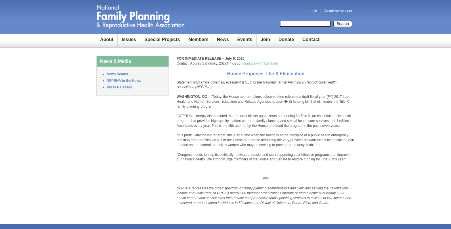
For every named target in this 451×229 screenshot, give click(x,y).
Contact (311, 39)
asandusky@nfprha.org (260, 63)
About (106, 39)
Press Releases (119, 87)
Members (198, 39)
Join (265, 39)
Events (244, 39)
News (223, 39)
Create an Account (338, 11)
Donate (286, 39)
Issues (129, 39)
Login (313, 11)
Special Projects (162, 39)
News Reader (117, 74)
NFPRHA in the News (124, 81)
